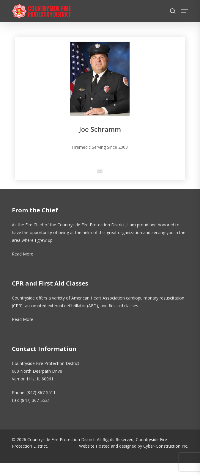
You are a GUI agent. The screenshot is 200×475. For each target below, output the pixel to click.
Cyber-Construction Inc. (165, 446)
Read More (22, 254)
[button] (184, 11)
